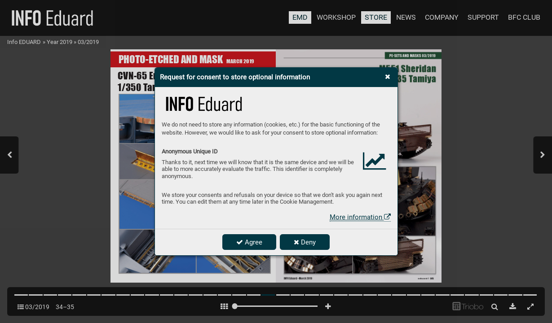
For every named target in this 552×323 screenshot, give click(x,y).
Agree (249, 242)
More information (360, 217)
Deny (305, 242)
